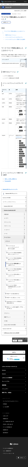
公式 (14, 352)
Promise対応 (8, 181)
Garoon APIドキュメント (14, 4)
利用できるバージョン (10, 35)
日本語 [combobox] (21, 457)
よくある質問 (6, 406)
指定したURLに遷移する (11, 178)
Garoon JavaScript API (6, 13)
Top (2, 4)
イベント (19, 13)
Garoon (5, 4)
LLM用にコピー (6, 22)
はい (15, 340)
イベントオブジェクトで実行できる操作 (15, 39)
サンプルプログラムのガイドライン (10, 401)
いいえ (20, 340)
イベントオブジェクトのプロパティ (14, 37)
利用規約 (5, 404)
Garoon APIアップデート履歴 (20, 10)
